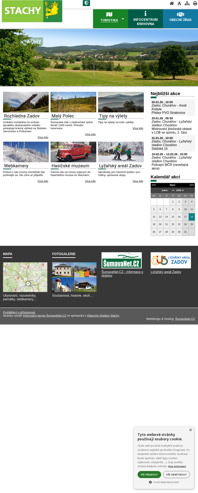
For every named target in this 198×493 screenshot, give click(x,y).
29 (173, 232)
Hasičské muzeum (70, 165)
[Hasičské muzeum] (73, 161)
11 (192, 209)
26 (154, 232)
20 (160, 224)
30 (179, 232)
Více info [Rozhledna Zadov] (42, 137)
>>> (192, 185)
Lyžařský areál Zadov (120, 165)
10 (185, 209)
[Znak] (86, 3)
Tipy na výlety (113, 115)
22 (173, 224)
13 (160, 217)
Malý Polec (63, 115)
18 (192, 217)
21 (166, 224)
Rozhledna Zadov (22, 115)
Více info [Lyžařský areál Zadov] (138, 181)
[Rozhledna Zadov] (26, 111)
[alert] (164, 458)
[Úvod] (171, 3)
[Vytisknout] (194, 3)
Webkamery (16, 165)
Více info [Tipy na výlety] (138, 128)
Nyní (172, 185)
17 (185, 217)
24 (185, 224)
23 (179, 224)
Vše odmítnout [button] (176, 474)
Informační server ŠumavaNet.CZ (44, 313)
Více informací (177, 466)
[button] (164, 482)
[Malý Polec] (73, 111)
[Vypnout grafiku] (178, 3)
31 (185, 232)
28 (166, 232)
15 (173, 217)
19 (154, 224)
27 (160, 232)
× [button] (190, 430)
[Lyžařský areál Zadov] (121, 161)
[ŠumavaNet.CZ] (122, 265)
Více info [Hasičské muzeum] (90, 181)
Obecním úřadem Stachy (103, 313)
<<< (153, 185)
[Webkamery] (26, 161)
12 (154, 217)
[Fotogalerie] (74, 289)
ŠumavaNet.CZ (185, 316)
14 (166, 217)
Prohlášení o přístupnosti (19, 309)
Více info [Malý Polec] (90, 134)
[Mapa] (25, 289)
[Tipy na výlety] (121, 111)
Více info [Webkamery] (42, 181)
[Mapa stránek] (186, 3)
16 (179, 217)
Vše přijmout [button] (149, 474)
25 (192, 224)
